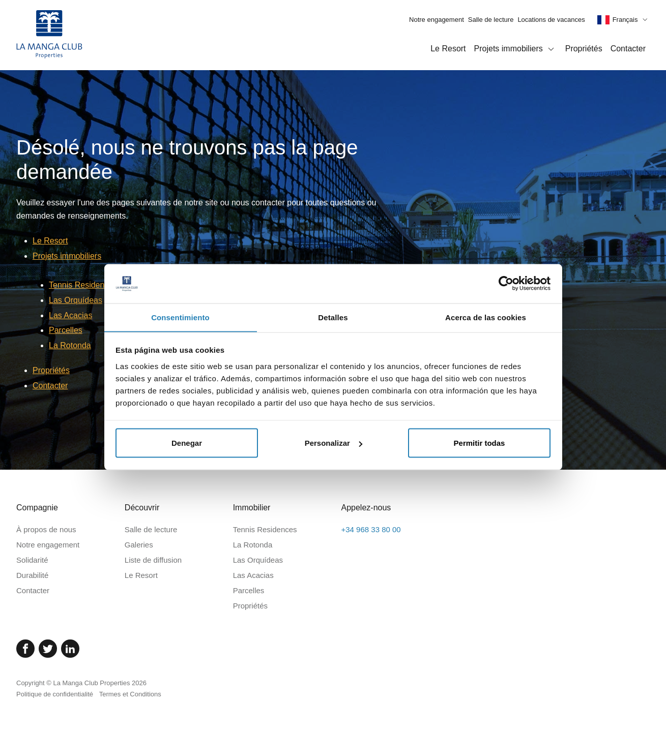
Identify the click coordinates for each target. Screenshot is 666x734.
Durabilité (32, 575)
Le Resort (448, 48)
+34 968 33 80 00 (370, 529)
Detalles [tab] (333, 317)
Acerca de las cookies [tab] (485, 317)
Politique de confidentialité (54, 694)
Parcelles (65, 330)
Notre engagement (436, 19)
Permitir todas (479, 443)
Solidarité (32, 560)
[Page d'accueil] (49, 35)
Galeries (139, 544)
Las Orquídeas (75, 300)
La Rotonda (70, 345)
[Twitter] (48, 648)
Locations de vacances (551, 19)
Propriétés (583, 48)
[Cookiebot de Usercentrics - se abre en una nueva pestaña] (506, 283)
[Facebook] (25, 648)
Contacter (628, 48)
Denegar (186, 443)
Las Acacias (70, 315)
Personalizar (333, 443)
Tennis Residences (83, 285)
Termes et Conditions (130, 694)
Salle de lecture (491, 19)
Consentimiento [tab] (180, 317)
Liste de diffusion (153, 560)
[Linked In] (70, 648)
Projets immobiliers (515, 49)
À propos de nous (46, 529)
